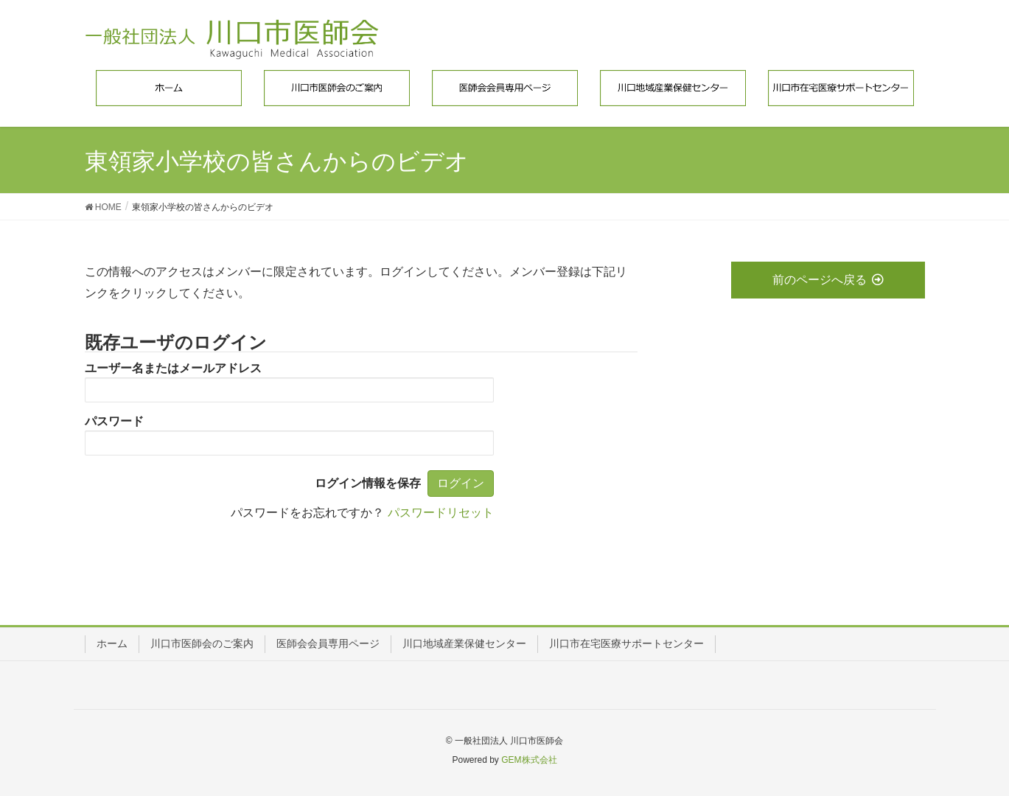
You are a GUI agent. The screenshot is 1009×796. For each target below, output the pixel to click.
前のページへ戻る (828, 279)
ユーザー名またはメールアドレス (173, 368)
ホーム (112, 643)
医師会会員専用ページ (328, 643)
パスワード (114, 421)
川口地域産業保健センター (464, 643)
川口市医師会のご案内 (202, 643)
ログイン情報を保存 (368, 483)
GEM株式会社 (528, 760)
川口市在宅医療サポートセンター (626, 643)
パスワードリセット (441, 512)
